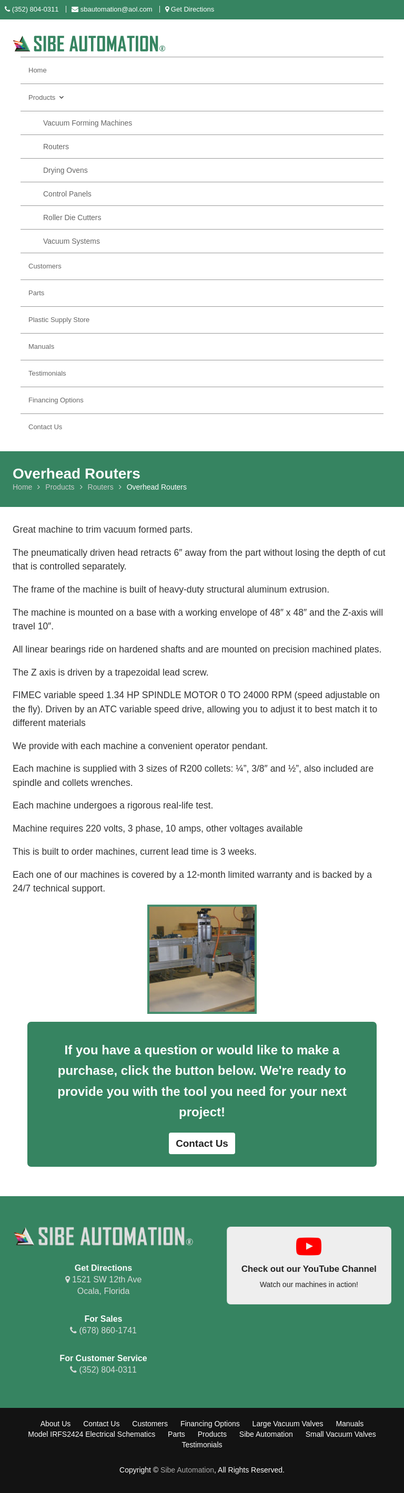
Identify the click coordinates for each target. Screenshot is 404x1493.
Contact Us (45, 427)
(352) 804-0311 (103, 1368)
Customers (45, 266)
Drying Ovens (65, 170)
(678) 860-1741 (103, 1329)
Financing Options (56, 400)
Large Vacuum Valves (288, 1423)
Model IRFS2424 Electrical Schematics (91, 1434)
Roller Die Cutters (72, 217)
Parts (36, 293)
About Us (56, 1423)
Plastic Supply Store (58, 320)
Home (37, 70)
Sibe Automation (266, 1434)
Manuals (41, 346)
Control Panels (67, 194)
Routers (56, 146)
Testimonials (47, 373)
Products (41, 97)
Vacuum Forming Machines (87, 123)
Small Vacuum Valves (341, 1434)
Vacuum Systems (71, 241)
